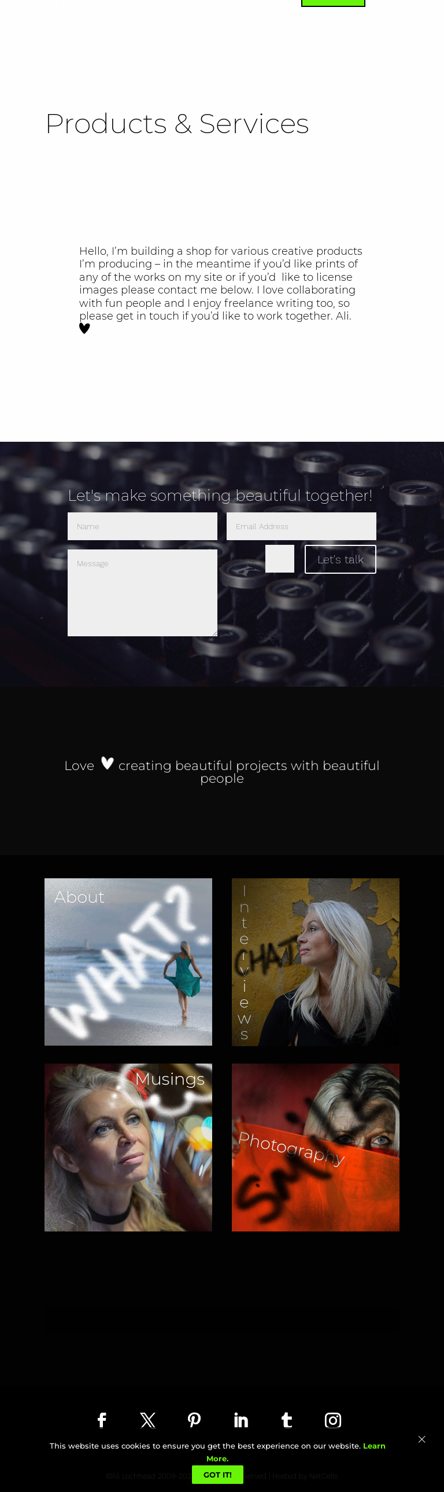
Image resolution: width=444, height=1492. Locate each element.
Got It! (218, 1474)
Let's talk (340, 559)
